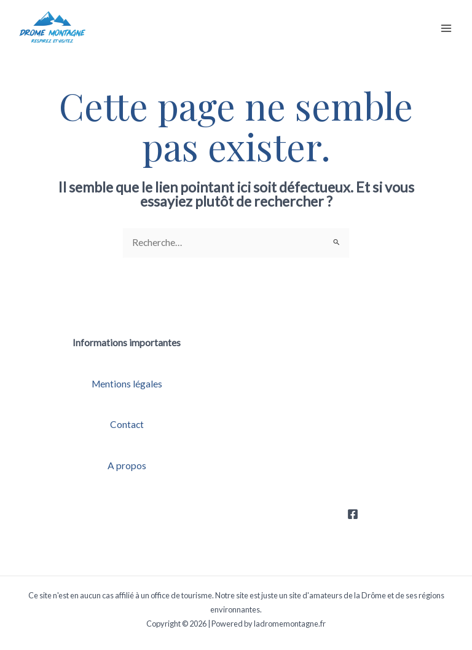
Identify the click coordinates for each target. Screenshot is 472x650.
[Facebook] (352, 514)
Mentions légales (127, 383)
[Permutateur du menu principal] (446, 28)
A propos (127, 465)
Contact (127, 424)
